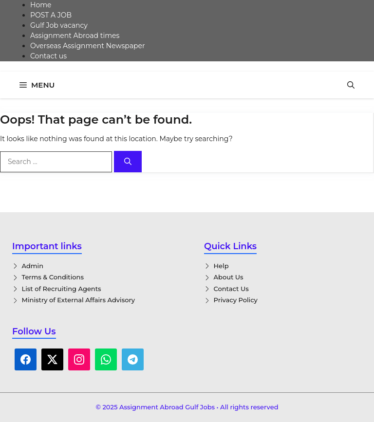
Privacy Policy (236, 300)
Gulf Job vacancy (59, 25)
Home (40, 4)
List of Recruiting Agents (61, 289)
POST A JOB (51, 15)
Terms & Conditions (53, 277)
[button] (350, 85)
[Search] (128, 162)
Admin (33, 266)
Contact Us (231, 289)
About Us (228, 277)
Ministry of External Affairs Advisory (78, 300)
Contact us (48, 56)
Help (221, 266)
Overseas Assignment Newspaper (87, 45)
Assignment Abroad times (74, 35)
